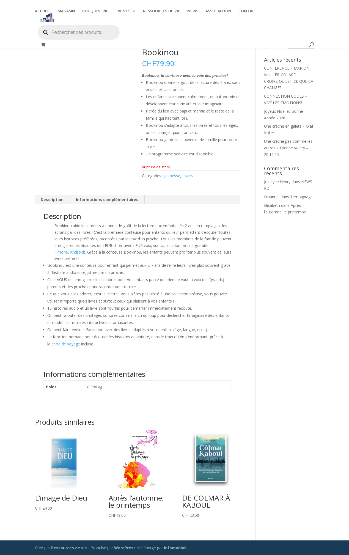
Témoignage (301, 196)
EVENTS (123, 11)
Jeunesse (172, 175)
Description (52, 199)
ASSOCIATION (218, 11)
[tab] (52, 199)
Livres (187, 175)
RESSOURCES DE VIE (161, 11)
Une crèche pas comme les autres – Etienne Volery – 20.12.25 (288, 148)
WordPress (125, 547)
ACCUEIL (42, 11)
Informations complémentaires (107, 199)
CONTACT (247, 11)
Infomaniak (175, 547)
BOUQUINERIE (95, 11)
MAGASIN (66, 11)
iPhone (62, 252)
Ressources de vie (69, 547)
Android (77, 252)
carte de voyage (65, 344)
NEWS (192, 11)
